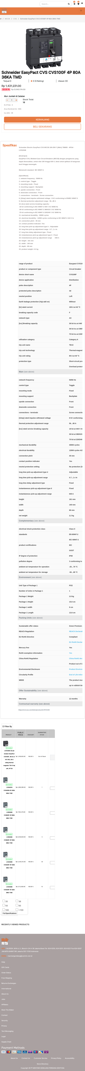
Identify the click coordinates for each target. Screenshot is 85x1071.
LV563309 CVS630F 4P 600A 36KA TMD (9, 815)
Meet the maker (7, 1010)
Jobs (3, 999)
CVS (15, 19)
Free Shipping (6, 978)
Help (3, 962)
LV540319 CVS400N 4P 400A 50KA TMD (9, 790)
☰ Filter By (7, 726)
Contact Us (26, 1058)
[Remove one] (7, 100)
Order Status (6, 973)
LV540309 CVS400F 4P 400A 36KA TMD (9, 865)
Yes (70, 653)
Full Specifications (9, 913)
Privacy (4, 1026)
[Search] (42, 720)
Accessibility (69, 1058)
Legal (3, 1036)
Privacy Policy (56, 1058)
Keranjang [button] (42, 119)
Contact (4, 1015)
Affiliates (4, 1004)
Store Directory (42, 1064)
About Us (14, 1058)
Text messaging (7, 1031)
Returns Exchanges (8, 983)
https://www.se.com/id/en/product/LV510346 (34, 710)
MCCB (7, 19)
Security (4, 1020)
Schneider (9, 748)
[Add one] (16, 100)
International (6, 989)
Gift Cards (5, 967)
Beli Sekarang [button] (42, 126)
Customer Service (40, 1058)
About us (5, 994)
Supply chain (6, 1042)
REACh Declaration (77, 631)
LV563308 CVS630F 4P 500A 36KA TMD (9, 840)
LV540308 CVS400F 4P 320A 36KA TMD (9, 889)
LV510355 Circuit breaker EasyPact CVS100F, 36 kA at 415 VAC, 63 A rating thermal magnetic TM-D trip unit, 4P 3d (9, 759)
